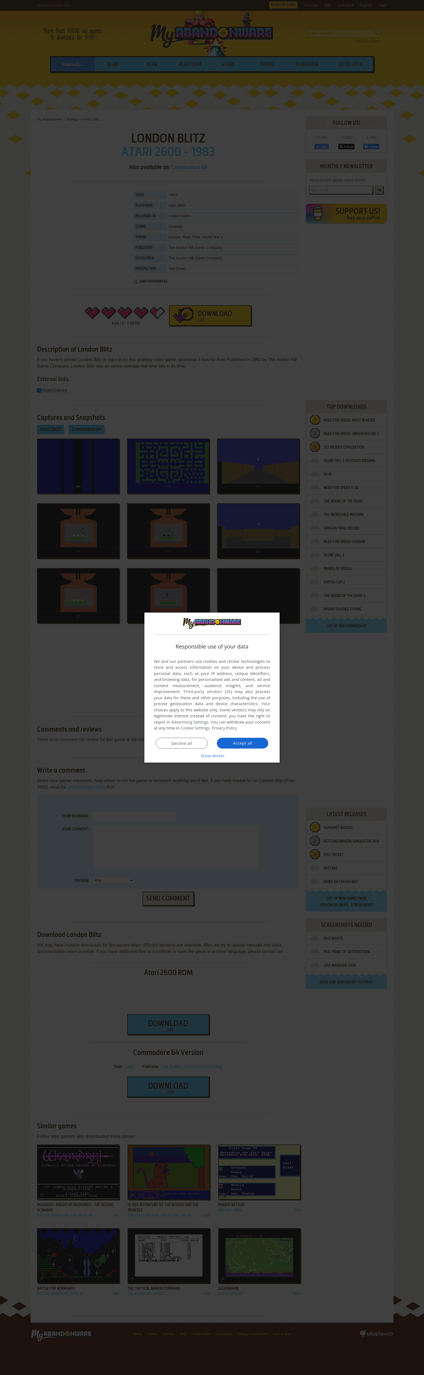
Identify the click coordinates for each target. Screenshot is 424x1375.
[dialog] (212, 687)
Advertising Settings (189, 722)
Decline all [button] (181, 743)
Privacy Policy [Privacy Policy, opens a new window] (224, 728)
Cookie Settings (195, 728)
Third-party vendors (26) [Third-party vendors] (207, 691)
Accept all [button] (242, 743)
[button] (212, 756)
